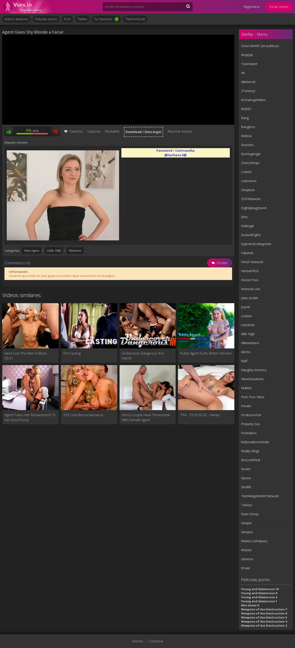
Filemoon (75, 250)
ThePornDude (135, 19)
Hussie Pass (250, 280)
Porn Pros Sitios (252, 397)
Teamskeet (249, 64)
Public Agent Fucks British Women (206, 353)
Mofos (246, 352)
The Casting (72, 353)
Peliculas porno (46, 19)
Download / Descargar (144, 132)
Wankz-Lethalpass (254, 541)
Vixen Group (250, 514)
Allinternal (248, 82)
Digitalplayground (253, 208)
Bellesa (246, 136)
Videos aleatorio (16, 19)
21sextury (248, 91)
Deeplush (248, 190)
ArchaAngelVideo (253, 100)
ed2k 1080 (54, 250)
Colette (246, 172)
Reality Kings (250, 451)
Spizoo (246, 478)
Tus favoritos (106, 19)
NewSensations (252, 379)
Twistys (246, 505)
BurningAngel (250, 154)
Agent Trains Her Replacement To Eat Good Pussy (29, 417)
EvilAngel (247, 226)
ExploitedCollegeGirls (256, 244)
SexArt (246, 469)
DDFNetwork (250, 199)
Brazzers (247, 145)
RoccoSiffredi (250, 460)
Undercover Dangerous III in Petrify (143, 355)
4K (243, 73)
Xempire (247, 532)
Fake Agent (31, 250)
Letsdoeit (248, 325)
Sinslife (246, 487)
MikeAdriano (250, 343)
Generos (247, 559)
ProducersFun (251, 415)
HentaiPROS (250, 271)
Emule (245, 568)
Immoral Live (250, 289)
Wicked (246, 550)
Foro (67, 19)
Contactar (156, 641)
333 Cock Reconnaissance (83, 415)
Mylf (244, 361)
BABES (246, 109)
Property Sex (250, 424)
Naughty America (253, 370)
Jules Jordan (249, 298)
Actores (137, 641)
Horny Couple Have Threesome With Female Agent (146, 417)
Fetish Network (252, 262)
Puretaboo (249, 433)
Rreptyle (247, 55)
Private (246, 406)
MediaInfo (112, 131)
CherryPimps (250, 163)
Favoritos (73, 131)
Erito (244, 217)
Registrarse (252, 7)
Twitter (82, 19)
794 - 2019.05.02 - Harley (200, 415)
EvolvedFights (251, 235)
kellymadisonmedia (255, 442)
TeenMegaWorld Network (260, 496)
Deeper (246, 523)
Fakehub (247, 253)
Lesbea (246, 316)
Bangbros (248, 127)
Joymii (245, 307)
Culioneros (249, 181)
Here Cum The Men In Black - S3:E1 (26, 355)
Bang (245, 118)
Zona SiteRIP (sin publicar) (260, 46)
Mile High (248, 334)
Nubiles (246, 388)
